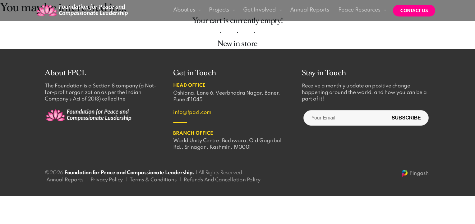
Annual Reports (64, 180)
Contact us (414, 11)
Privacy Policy (106, 180)
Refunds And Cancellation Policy (222, 180)
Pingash (415, 173)
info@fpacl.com (192, 112)
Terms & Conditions (153, 180)
